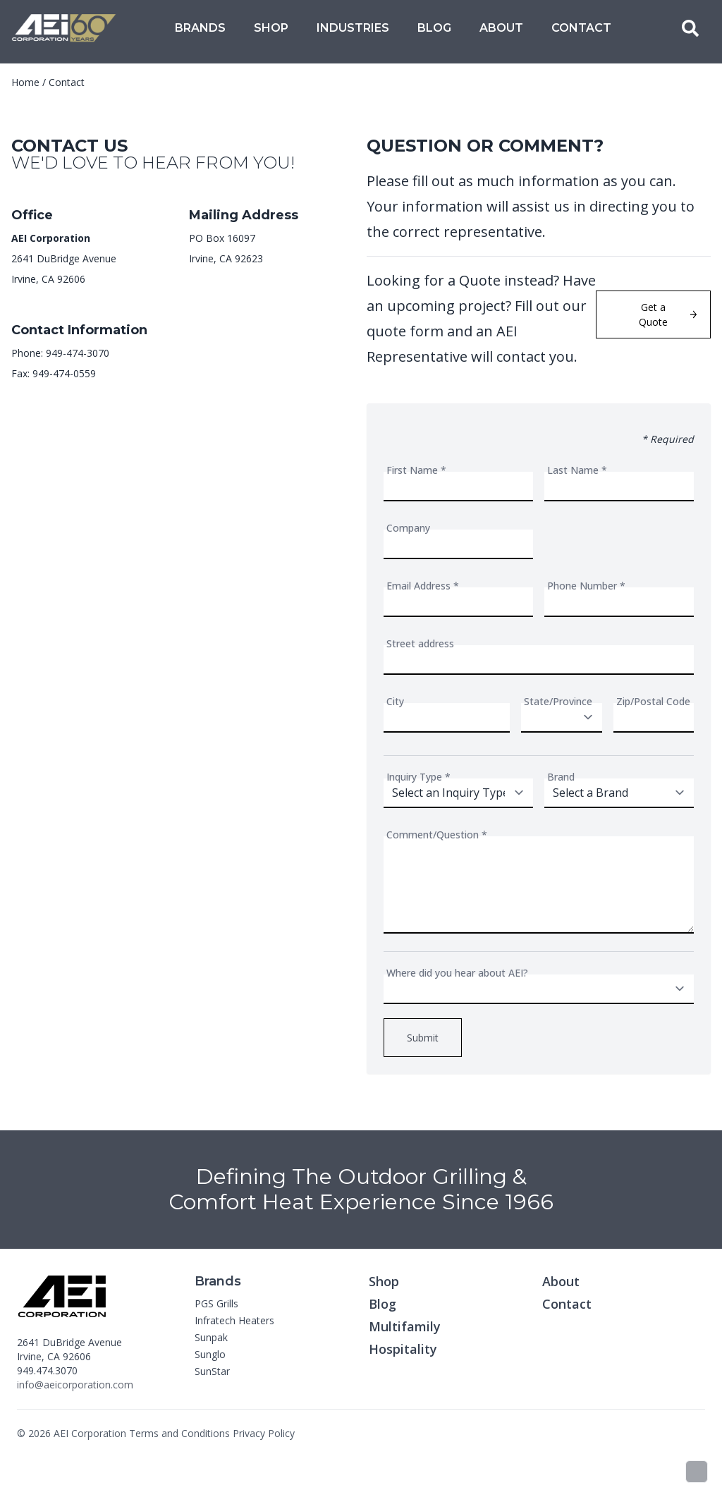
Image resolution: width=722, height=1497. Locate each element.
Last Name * (577, 470)
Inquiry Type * (418, 776)
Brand (561, 776)
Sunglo (210, 1354)
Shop (271, 28)
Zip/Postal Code (653, 701)
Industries (353, 28)
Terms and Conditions (179, 1433)
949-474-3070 (77, 353)
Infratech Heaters (234, 1320)
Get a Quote (668, 314)
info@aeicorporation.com (75, 1384)
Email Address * (422, 585)
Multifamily (405, 1326)
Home (25, 82)
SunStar (212, 1371)
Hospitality (403, 1348)
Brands (200, 28)
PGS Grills (216, 1303)
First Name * (416, 470)
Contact (581, 28)
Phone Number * (586, 585)
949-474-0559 (64, 373)
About (501, 28)
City (395, 701)
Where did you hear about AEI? (457, 972)
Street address (420, 643)
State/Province (558, 701)
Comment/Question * (436, 834)
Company (408, 527)
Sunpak (211, 1337)
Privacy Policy (264, 1433)
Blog (434, 28)
